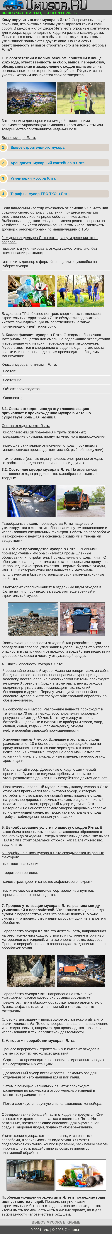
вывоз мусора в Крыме (56, 1222)
